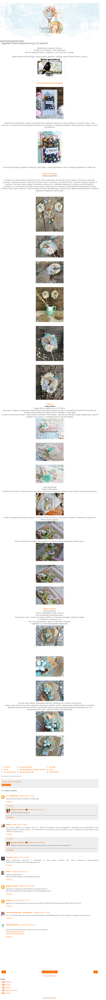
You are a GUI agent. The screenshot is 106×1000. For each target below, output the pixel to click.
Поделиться (6, 785)
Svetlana (9, 900)
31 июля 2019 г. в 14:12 (28, 925)
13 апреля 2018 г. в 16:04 (41, 912)
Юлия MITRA (54, 772)
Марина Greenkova (18, 810)
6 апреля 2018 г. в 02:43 (36, 810)
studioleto (7, 993)
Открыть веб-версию (50, 976)
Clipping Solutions (12, 925)
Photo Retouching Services (15, 934)
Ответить (9, 801)
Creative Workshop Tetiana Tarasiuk (32, 769)
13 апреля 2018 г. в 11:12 (21, 900)
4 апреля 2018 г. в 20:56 (26, 886)
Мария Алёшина (49, 609)
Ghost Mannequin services (15, 932)
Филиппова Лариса (49, 174)
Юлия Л (50, 404)
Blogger (53, 998)
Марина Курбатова (26, 772)
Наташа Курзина (25, 767)
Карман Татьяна (12, 886)
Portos (6, 769)
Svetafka (52, 767)
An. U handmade (12, 796)
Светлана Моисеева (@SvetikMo (49, 83)
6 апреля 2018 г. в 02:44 (36, 842)
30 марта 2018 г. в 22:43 (26, 796)
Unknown (7, 985)
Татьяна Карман (10, 772)
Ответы (10, 806)
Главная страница (50, 972)
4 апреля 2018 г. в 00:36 (21, 857)
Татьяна (7, 767)
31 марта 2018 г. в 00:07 (19, 824)
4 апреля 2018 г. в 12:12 (19, 871)
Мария (8, 824)
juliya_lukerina (50, 406)
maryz (51, 769)
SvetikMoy (7, 982)
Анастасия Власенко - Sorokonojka (19, 912)
